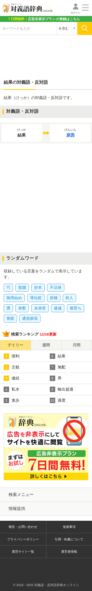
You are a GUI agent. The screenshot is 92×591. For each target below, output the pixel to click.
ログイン (75, 12)
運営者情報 (69, 551)
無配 (58, 367)
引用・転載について (69, 539)
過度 (58, 400)
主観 (11, 367)
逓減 (58, 308)
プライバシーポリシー (23, 539)
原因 (70, 132)
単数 (22, 308)
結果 (58, 356)
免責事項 (69, 527)
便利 (11, 356)
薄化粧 (36, 298)
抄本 (38, 287)
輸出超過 (61, 389)
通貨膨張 (30, 318)
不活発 (56, 287)
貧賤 (22, 287)
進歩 (11, 400)
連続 (11, 378)
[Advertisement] (46, 54)
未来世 (40, 308)
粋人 (69, 298)
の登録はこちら (43, 19)
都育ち (75, 308)
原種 (54, 298)
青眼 (10, 318)
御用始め (14, 298)
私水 (11, 389)
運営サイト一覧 (23, 551)
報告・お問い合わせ (23, 527)
